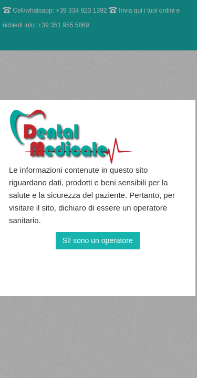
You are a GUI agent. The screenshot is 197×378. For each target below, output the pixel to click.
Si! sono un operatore (98, 240)
